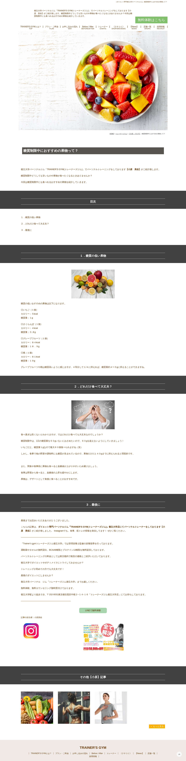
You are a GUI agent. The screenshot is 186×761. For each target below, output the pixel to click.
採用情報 (161, 27)
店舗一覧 (147, 27)
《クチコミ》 (118, 27)
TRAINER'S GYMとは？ (30, 27)
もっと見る (158, 726)
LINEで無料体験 (93, 610)
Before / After (87, 27)
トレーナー (103, 27)
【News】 (134, 27)
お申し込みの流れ (70, 27)
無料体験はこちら (151, 20)
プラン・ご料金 (51, 27)
